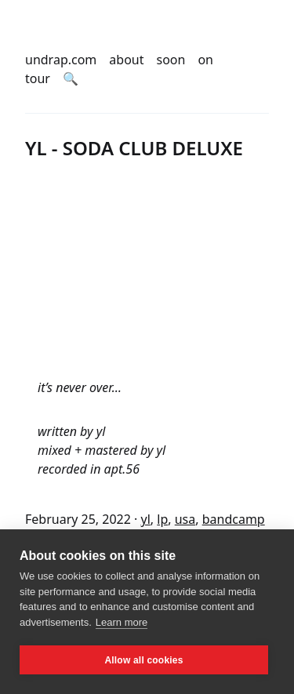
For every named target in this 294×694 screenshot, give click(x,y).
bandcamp (233, 519)
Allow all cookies (143, 660)
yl (146, 519)
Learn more (121, 622)
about (126, 59)
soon (171, 59)
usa (185, 519)
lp (162, 519)
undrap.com (60, 59)
